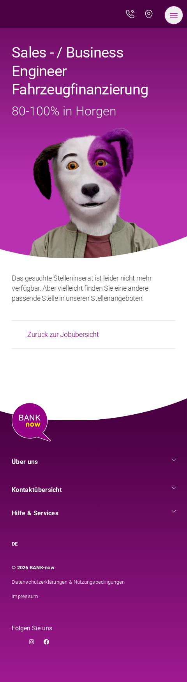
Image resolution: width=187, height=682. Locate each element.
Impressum (25, 596)
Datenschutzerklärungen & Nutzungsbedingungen (68, 581)
